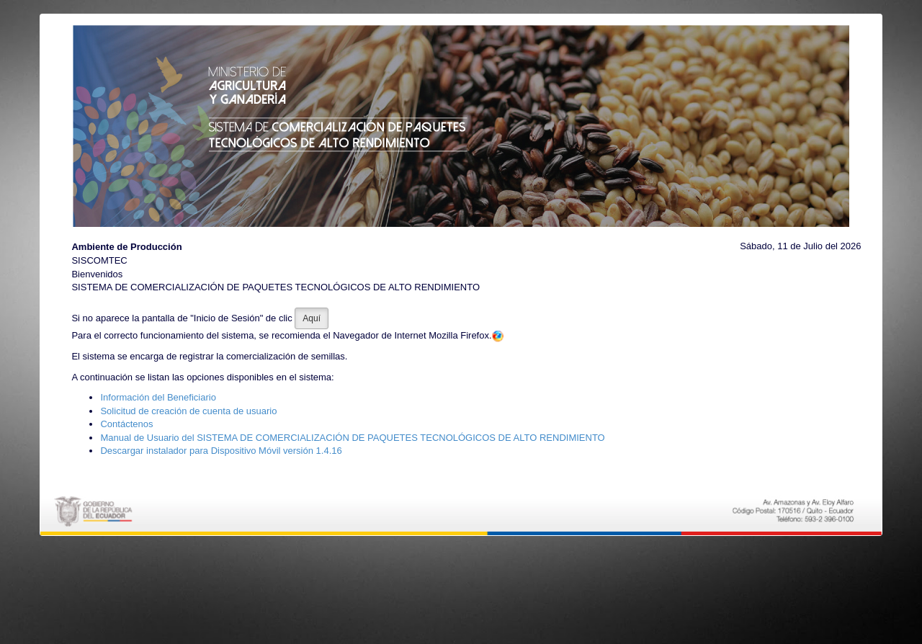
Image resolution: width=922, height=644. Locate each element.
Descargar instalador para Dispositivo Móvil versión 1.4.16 (220, 450)
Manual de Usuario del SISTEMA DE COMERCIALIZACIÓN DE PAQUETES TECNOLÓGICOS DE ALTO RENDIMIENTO (352, 437)
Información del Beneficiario (157, 397)
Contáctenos (126, 424)
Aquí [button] (312, 318)
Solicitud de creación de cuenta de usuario (188, 411)
